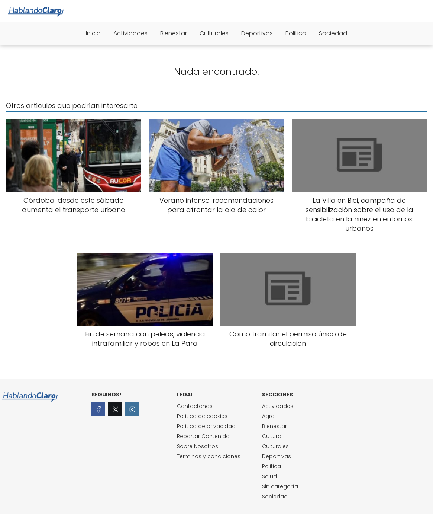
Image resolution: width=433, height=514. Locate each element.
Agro (268, 416)
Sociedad (333, 33)
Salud (269, 476)
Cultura (271, 436)
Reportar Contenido (203, 436)
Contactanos (195, 406)
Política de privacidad (206, 426)
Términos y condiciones (208, 456)
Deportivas (257, 33)
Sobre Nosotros (197, 446)
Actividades (130, 33)
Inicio (93, 33)
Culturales (214, 33)
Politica (295, 33)
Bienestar (173, 33)
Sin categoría (280, 486)
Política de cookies (202, 416)
